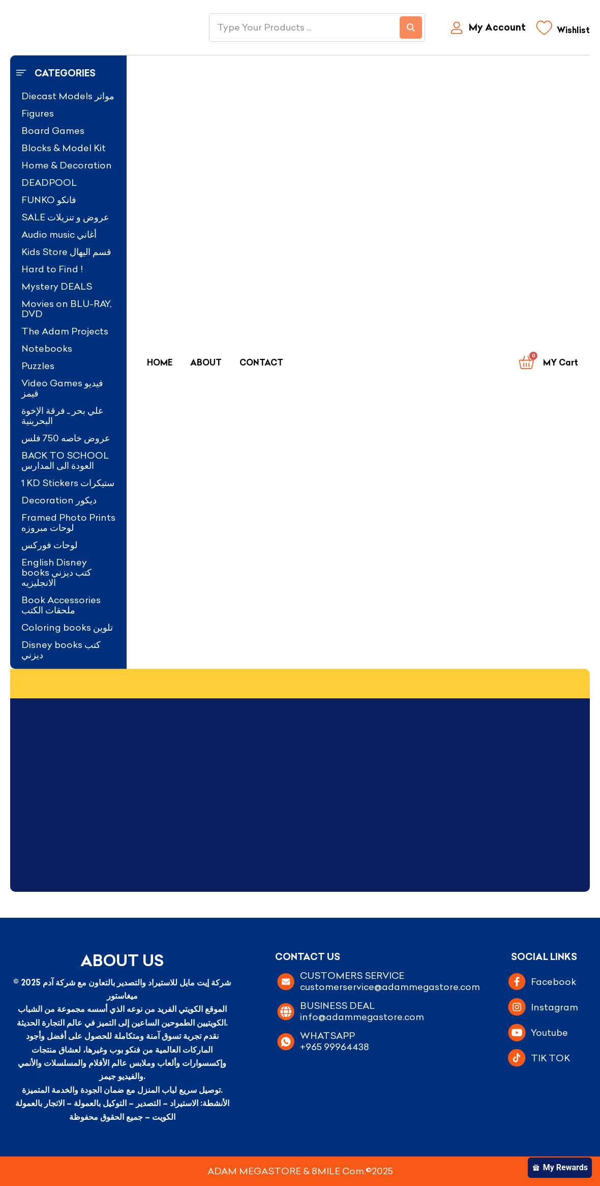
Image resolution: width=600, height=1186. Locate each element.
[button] (68, 73)
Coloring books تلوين (67, 627)
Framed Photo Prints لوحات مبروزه (68, 522)
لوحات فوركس (49, 545)
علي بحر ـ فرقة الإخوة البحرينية (62, 416)
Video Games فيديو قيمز (62, 388)
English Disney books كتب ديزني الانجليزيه (56, 572)
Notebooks (46, 348)
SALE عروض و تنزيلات (65, 217)
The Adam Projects (64, 331)
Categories (65, 73)
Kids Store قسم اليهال (66, 252)
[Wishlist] (563, 30)
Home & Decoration (66, 165)
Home (159, 362)
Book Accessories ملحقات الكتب (61, 605)
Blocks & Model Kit (63, 148)
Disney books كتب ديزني (61, 650)
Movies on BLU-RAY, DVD (66, 309)
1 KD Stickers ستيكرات (67, 483)
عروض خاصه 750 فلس (65, 438)
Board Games (52, 130)
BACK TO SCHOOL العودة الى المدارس (65, 460)
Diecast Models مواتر (67, 96)
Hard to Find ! (52, 269)
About (206, 362)
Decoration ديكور (59, 500)
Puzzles (37, 366)
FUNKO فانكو (48, 200)
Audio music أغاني (59, 234)
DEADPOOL (49, 182)
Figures (37, 113)
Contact (261, 362)
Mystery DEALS (56, 286)
